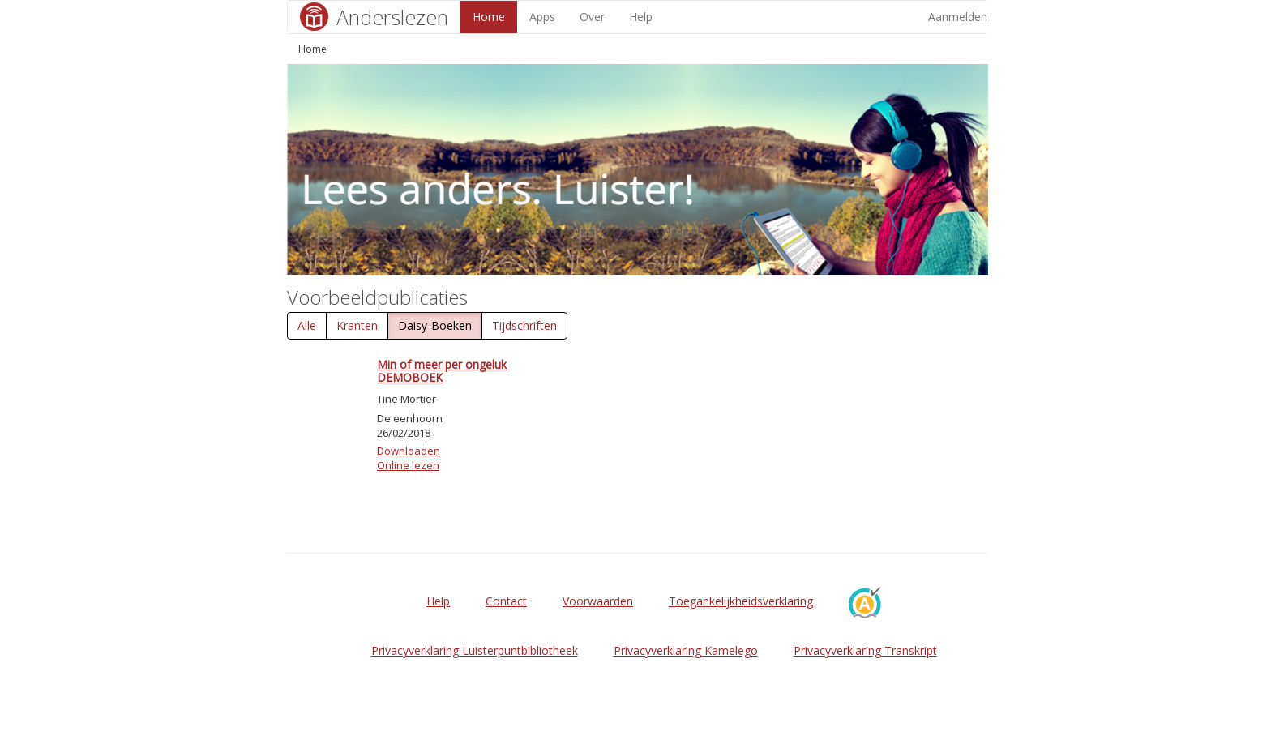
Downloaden (408, 450)
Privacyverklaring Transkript (865, 650)
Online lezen (408, 465)
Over (592, 16)
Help (641, 16)
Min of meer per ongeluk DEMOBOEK (442, 370)
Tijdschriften (524, 325)
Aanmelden (957, 16)
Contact (506, 601)
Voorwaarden (598, 601)
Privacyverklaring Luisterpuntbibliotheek (474, 650)
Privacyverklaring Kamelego (686, 650)
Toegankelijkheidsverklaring (741, 601)
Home (489, 16)
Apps (542, 16)
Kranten (357, 325)
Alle (306, 325)
